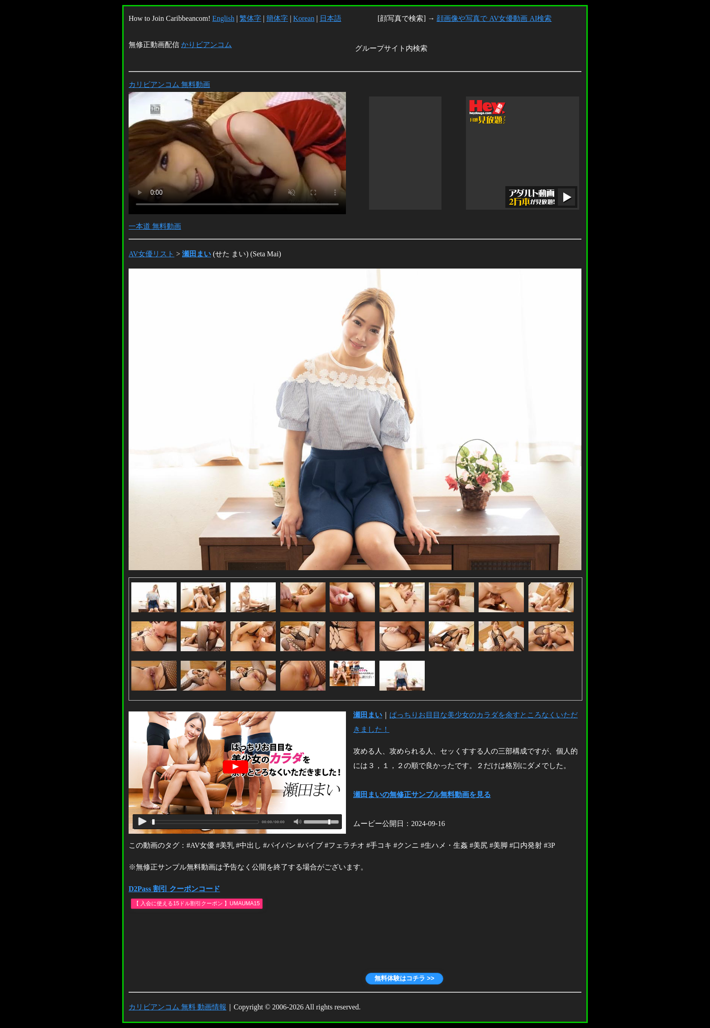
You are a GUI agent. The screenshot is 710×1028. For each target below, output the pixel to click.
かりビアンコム (206, 44)
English (223, 18)
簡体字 (277, 18)
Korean (303, 18)
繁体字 (250, 18)
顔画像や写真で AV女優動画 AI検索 (494, 18)
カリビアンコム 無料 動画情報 (177, 1007)
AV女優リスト (151, 254)
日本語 (330, 18)
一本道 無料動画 (155, 226)
